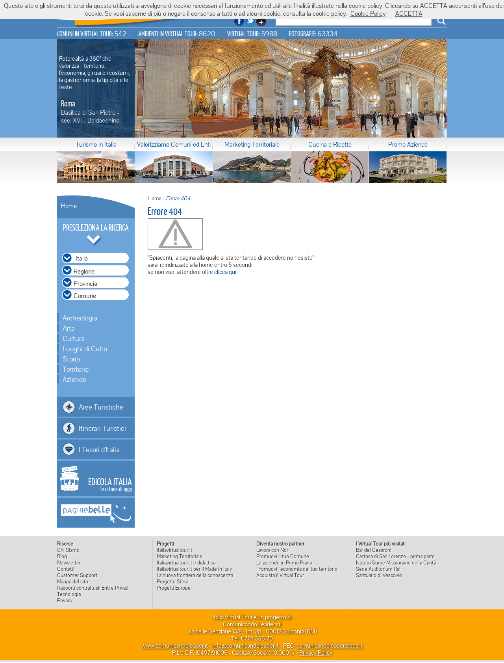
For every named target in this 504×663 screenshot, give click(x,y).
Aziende (74, 379)
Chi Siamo (68, 550)
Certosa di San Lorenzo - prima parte (395, 556)
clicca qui (225, 271)
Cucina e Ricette (330, 144)
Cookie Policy (368, 13)
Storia (71, 358)
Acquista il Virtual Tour (280, 575)
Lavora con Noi (272, 550)
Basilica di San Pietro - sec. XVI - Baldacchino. (90, 116)
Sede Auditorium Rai (378, 569)
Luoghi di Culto (85, 348)
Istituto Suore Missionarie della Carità (396, 562)
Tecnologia (69, 594)
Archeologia (80, 317)
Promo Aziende (408, 144)
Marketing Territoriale (252, 144)
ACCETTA (408, 13)
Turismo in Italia (96, 144)
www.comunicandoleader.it (174, 645)
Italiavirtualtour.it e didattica (186, 562)
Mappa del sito (72, 581)
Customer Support (77, 575)
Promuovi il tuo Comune (282, 556)
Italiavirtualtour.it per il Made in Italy (194, 569)
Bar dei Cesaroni (373, 550)
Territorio (76, 369)
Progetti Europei (174, 588)
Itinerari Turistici (102, 428)
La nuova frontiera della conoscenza (195, 575)
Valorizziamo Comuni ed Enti (174, 144)
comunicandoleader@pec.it (329, 645)
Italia (82, 258)
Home (69, 206)
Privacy (64, 600)
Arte (69, 328)
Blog (62, 556)
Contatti (65, 569)
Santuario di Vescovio (379, 575)
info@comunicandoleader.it (245, 645)
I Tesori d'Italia (99, 449)
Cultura (74, 338)
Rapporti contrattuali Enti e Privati (92, 588)
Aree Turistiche (101, 406)
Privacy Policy (315, 652)
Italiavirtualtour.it (174, 550)
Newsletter (69, 562)
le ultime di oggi (110, 484)
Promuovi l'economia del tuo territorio (296, 569)
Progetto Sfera (172, 581)
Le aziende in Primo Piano (284, 562)
